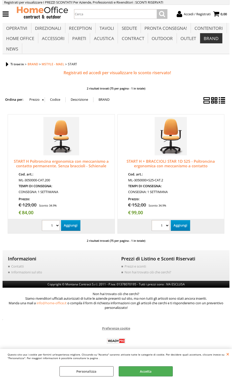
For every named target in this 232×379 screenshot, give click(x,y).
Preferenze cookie (116, 336)
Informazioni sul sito (26, 280)
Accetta (146, 371)
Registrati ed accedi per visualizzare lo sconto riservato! (117, 80)
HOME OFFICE (20, 42)
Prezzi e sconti (135, 274)
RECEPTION (79, 30)
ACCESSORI (53, 42)
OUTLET (187, 42)
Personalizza (86, 371)
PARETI (79, 42)
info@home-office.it (51, 310)
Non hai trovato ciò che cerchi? (148, 280)
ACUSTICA (103, 42)
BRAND (209, 42)
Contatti (17, 274)
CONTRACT (132, 42)
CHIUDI (227, 354)
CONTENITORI (207, 30)
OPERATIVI (16, 30)
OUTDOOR (161, 42)
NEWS (12, 55)
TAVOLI (106, 30)
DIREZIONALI (48, 30)
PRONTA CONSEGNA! (164, 30)
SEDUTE (128, 30)
